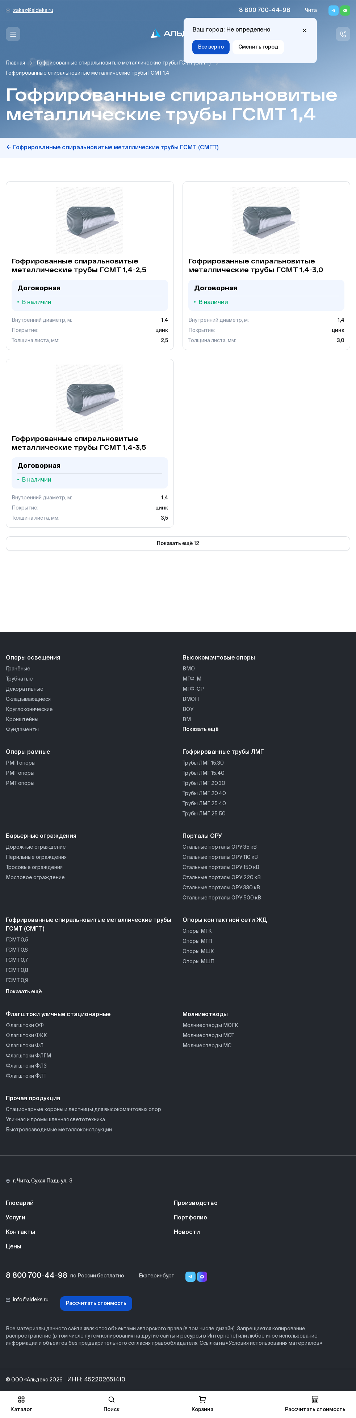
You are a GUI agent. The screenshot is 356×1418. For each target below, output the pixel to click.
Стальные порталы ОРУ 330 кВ (221, 887)
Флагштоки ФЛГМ (28, 1056)
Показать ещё (201, 729)
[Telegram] (333, 10)
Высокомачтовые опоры (219, 658)
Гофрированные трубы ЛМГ (223, 752)
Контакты (20, 1232)
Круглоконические (29, 709)
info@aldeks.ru (31, 1299)
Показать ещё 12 (178, 543)
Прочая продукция (33, 1099)
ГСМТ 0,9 (17, 980)
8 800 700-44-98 (264, 10)
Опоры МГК (197, 931)
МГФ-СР (193, 689)
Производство (196, 1203)
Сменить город (258, 47)
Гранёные (18, 668)
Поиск (112, 1404)
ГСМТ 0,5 (17, 940)
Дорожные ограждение (36, 847)
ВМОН (191, 699)
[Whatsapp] (345, 10)
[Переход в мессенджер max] (202, 1277)
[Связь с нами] (343, 34)
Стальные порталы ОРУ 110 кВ (220, 857)
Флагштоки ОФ (25, 1025)
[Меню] (13, 34)
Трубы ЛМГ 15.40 (204, 773)
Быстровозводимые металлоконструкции (59, 1129)
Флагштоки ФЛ (24, 1045)
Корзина (202, 1404)
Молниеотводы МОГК (210, 1025)
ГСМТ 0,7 (17, 960)
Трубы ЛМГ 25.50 (204, 813)
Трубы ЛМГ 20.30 (204, 783)
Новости (187, 1232)
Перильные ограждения (36, 857)
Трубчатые (19, 679)
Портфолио (190, 1218)
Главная (15, 63)
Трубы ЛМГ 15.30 (203, 763)
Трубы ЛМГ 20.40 (204, 793)
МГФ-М (192, 679)
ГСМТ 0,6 (17, 950)
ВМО (189, 668)
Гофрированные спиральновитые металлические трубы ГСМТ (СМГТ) (124, 63)
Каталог (21, 1404)
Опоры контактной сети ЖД (225, 920)
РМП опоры (20, 763)
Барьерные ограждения (41, 836)
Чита (311, 10)
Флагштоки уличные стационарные (58, 1015)
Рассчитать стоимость (96, 1303)
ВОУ (188, 709)
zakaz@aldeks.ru (33, 10)
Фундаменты (22, 729)
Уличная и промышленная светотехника (55, 1119)
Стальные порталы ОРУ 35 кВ (220, 847)
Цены (13, 1247)
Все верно (211, 47)
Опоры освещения (33, 658)
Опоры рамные (28, 752)
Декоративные (24, 689)
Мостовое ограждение (35, 877)
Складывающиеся (28, 699)
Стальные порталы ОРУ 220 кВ (222, 877)
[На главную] (178, 34)
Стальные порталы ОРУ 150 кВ (221, 867)
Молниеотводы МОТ (208, 1035)
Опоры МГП (197, 941)
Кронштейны (22, 719)
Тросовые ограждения (34, 867)
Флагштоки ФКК (26, 1035)
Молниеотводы (205, 1015)
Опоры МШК (198, 951)
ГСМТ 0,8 (17, 970)
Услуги (15, 1218)
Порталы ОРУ (202, 836)
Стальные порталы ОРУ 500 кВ (222, 898)
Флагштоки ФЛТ (26, 1076)
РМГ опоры (20, 773)
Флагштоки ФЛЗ (26, 1066)
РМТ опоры (20, 783)
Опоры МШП (198, 961)
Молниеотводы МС (207, 1045)
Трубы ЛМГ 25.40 (204, 803)
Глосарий (20, 1203)
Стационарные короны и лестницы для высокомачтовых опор (83, 1109)
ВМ (187, 719)
